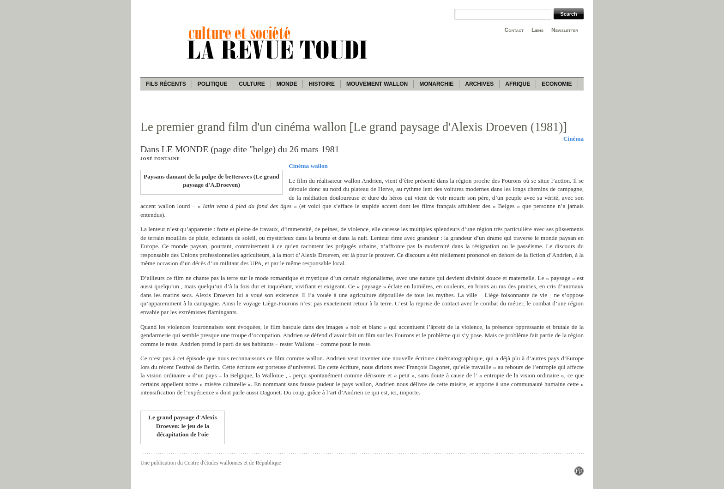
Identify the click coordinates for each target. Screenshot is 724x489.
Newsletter (564, 30)
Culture (252, 84)
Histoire (321, 84)
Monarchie (436, 84)
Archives (479, 84)
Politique (213, 84)
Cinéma (573, 138)
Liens (537, 30)
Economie (557, 84)
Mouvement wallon (377, 84)
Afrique (517, 84)
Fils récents (166, 84)
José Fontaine (160, 158)
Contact (514, 30)
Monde (287, 84)
